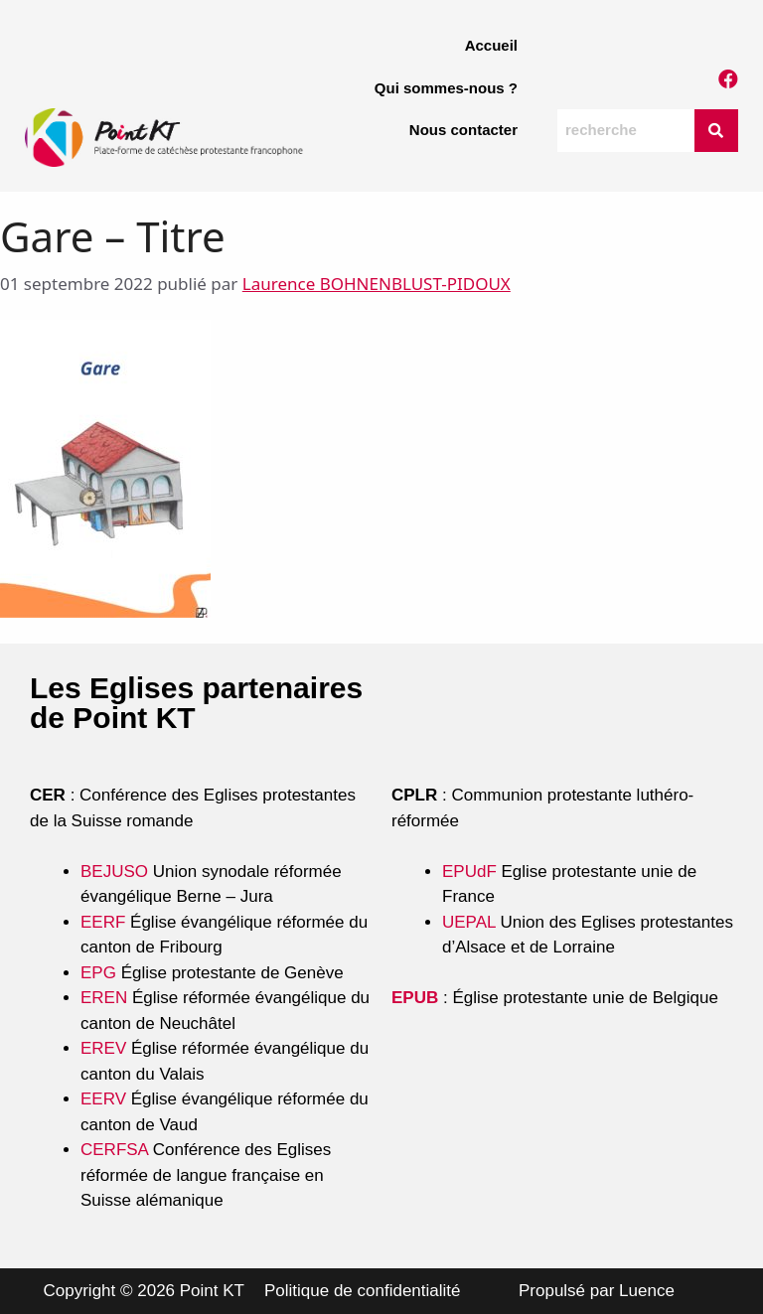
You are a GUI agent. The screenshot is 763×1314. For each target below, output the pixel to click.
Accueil (491, 45)
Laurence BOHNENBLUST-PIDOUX (376, 283)
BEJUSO (116, 871)
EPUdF (469, 871)
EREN (103, 997)
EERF (102, 922)
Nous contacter (463, 129)
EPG (98, 972)
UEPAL (469, 922)
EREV (103, 1048)
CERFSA (114, 1149)
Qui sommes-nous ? (446, 87)
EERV (103, 1099)
